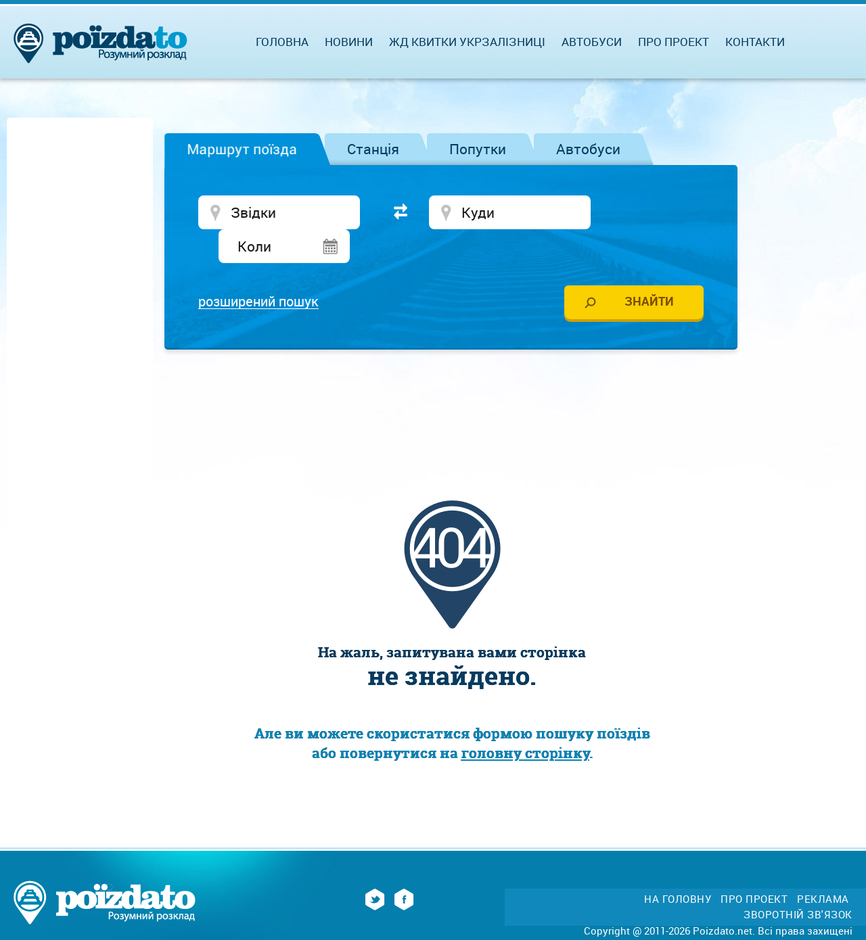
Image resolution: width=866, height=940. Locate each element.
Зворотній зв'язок (798, 882)
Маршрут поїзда (242, 148)
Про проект (673, 41)
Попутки (477, 148)
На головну (677, 867)
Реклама (823, 867)
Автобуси (588, 148)
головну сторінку (525, 721)
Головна (282, 41)
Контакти (755, 41)
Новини (349, 41)
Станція (373, 148)
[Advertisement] (452, 368)
